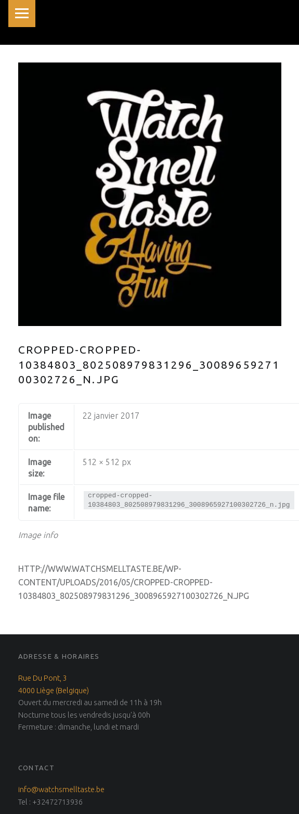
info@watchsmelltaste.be (61, 789)
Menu (21, 13)
